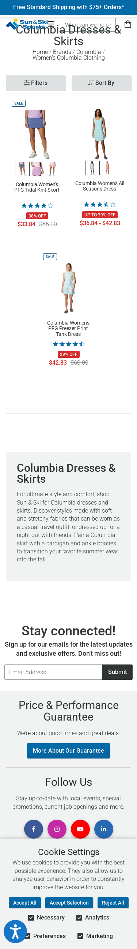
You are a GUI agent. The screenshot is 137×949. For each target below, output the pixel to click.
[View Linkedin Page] (103, 829)
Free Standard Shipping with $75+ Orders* (68, 7)
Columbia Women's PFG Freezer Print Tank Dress (68, 328)
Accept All (25, 903)
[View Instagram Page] (56, 829)
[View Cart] (128, 24)
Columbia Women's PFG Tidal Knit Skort (37, 187)
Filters (35, 82)
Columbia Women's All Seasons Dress (99, 186)
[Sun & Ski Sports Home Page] (27, 24)
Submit (117, 671)
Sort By (101, 82)
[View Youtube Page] (80, 829)
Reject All (113, 903)
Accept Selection (69, 903)
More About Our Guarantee (68, 750)
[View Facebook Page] (33, 829)
